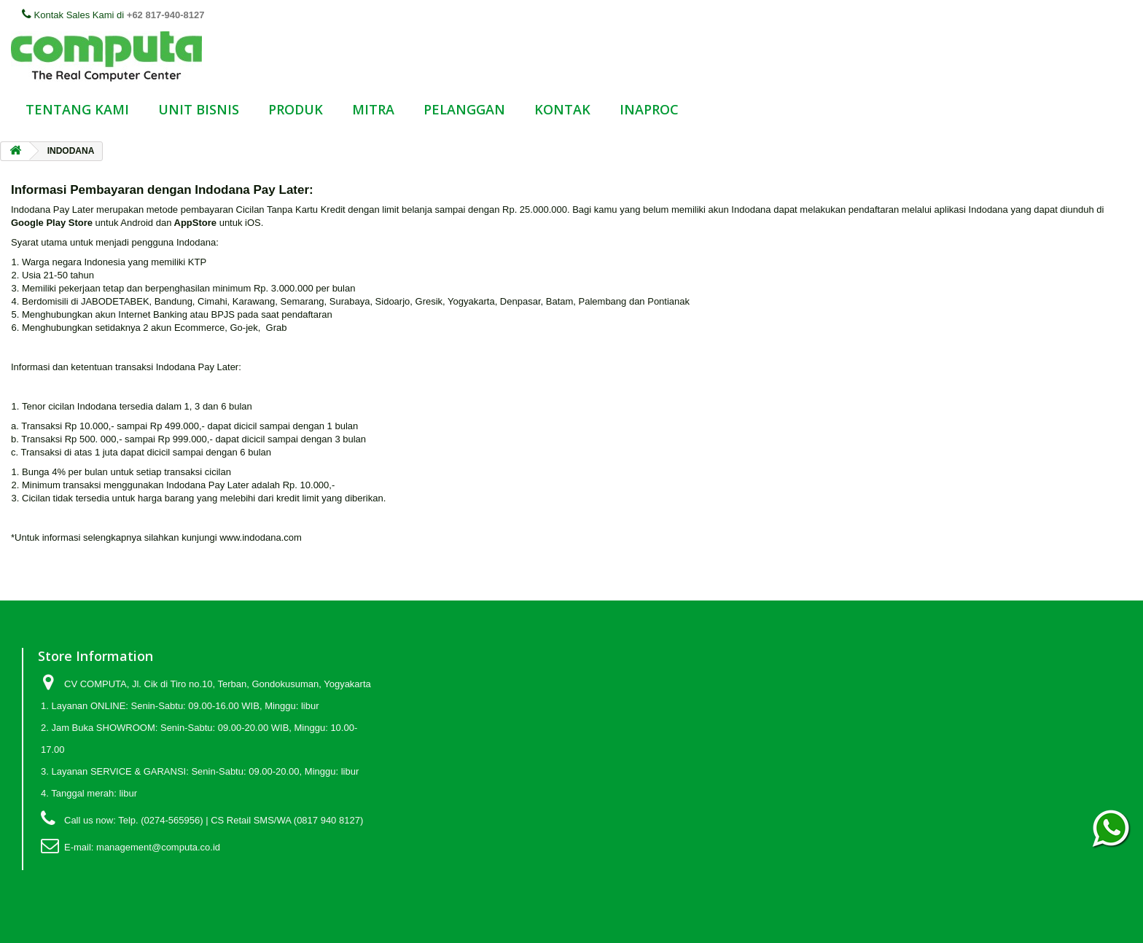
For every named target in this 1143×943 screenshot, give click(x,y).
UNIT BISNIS (198, 109)
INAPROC (649, 109)
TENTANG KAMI (77, 109)
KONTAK (562, 109)
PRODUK (295, 109)
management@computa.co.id (158, 847)
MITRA (373, 109)
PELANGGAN (464, 109)
